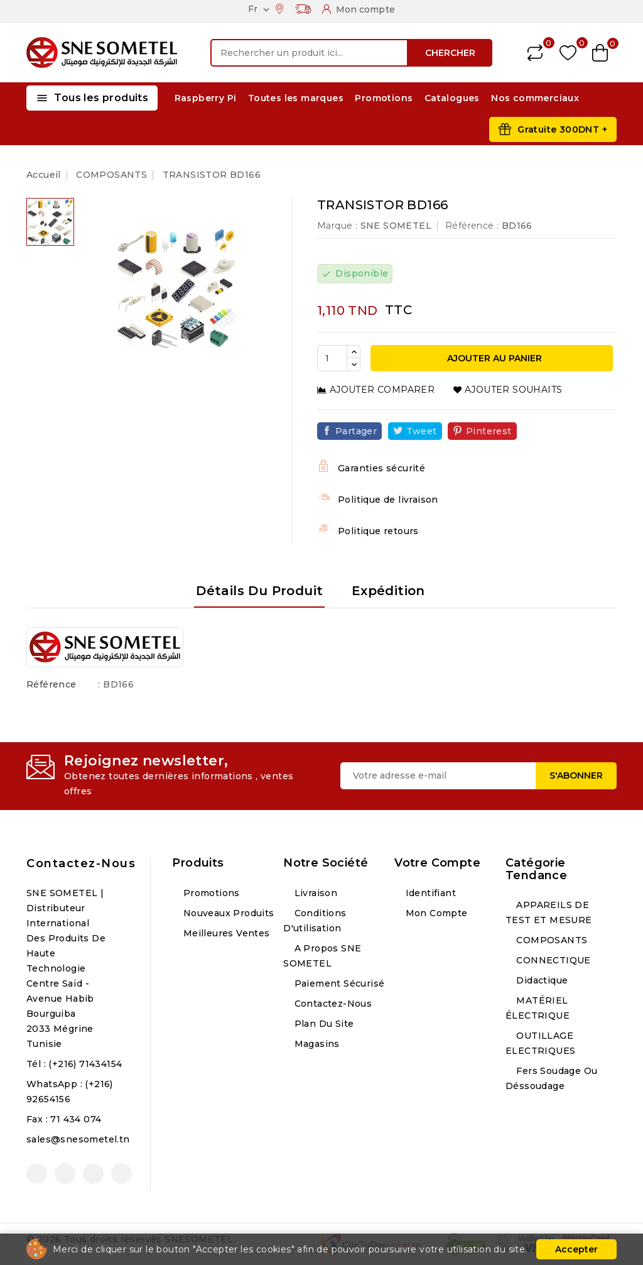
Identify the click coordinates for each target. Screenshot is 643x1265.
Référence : (472, 225)
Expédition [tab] (388, 590)
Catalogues (452, 98)
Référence (51, 684)
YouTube (65, 1173)
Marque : (337, 225)
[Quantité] (332, 358)
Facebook (36, 1173)
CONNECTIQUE (552, 960)
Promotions (384, 98)
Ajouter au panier (493, 358)
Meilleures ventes (224, 933)
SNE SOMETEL (395, 225)
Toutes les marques (295, 98)
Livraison (314, 893)
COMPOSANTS (550, 940)
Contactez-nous (81, 863)
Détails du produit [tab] (259, 590)
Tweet (421, 431)
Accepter (576, 1249)
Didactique (541, 980)
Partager (356, 431)
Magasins (315, 1043)
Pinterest (489, 431)
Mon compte (435, 913)
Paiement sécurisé (337, 983)
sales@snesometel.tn (78, 1139)
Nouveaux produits (227, 913)
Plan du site (322, 1023)
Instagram (93, 1173)
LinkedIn (121, 1173)
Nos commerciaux (535, 98)
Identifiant (429, 893)
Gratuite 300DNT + (562, 129)
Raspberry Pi (206, 98)
